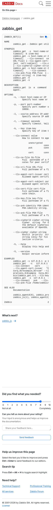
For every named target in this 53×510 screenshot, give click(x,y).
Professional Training (40, 486)
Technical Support (11, 486)
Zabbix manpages (11, 18)
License (6, 505)
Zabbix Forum (37, 491)
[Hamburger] (48, 4)
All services (7, 491)
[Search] (41, 3)
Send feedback (26, 437)
